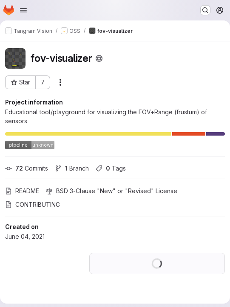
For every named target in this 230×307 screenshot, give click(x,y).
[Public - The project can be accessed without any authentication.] (99, 58)
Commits (26, 168)
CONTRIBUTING (32, 204)
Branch (72, 168)
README (22, 190)
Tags (111, 168)
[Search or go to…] (205, 10)
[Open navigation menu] (23, 10)
